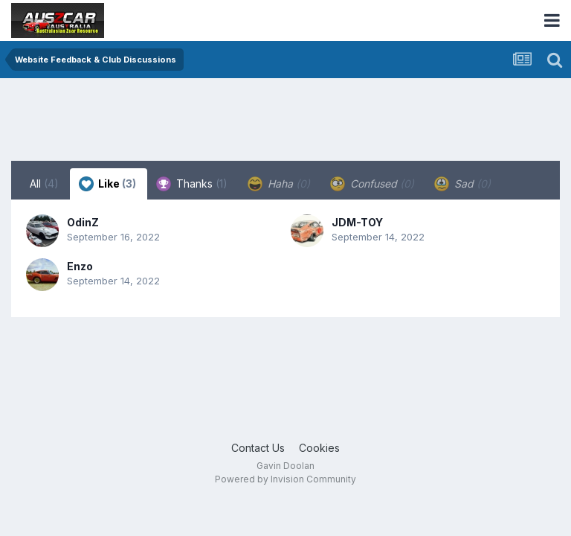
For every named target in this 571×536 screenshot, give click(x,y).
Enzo (80, 266)
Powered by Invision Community (285, 479)
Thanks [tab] (192, 183)
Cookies (319, 447)
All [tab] (44, 183)
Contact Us (258, 447)
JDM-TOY (357, 222)
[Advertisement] (281, 122)
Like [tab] (107, 183)
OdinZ (83, 222)
